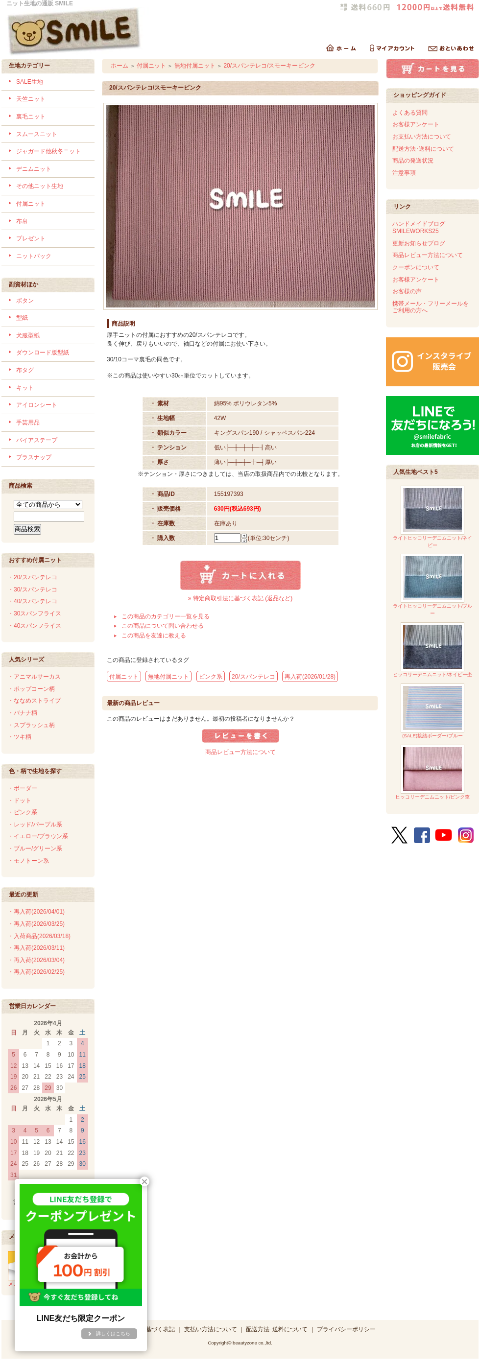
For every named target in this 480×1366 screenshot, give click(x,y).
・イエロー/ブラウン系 (38, 836)
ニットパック (33, 256)
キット (25, 387)
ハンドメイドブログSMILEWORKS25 (418, 227)
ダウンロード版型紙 (42, 352)
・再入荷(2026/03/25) (36, 923)
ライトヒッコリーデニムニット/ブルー (433, 585)
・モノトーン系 (28, 860)
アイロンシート (36, 404)
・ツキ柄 (19, 736)
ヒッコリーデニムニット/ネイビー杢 (433, 650)
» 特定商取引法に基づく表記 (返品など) (240, 598)
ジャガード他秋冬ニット (48, 151)
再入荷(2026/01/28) (310, 676)
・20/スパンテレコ (32, 577)
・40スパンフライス (34, 625)
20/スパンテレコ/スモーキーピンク (269, 65)
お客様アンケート (415, 124)
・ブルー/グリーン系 (35, 848)
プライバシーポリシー (346, 1329)
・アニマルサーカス (34, 676)
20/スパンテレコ (253, 676)
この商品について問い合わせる (162, 625)
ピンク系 (210, 676)
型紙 (22, 317)
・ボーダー (22, 788)
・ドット (19, 800)
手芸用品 (28, 422)
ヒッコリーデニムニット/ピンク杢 (432, 772)
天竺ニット (31, 98)
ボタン (25, 300)
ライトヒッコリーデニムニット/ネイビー (433, 517)
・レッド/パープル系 (35, 824)
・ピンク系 (22, 812)
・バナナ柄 (22, 712)
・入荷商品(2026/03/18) (39, 936)
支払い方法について (210, 1329)
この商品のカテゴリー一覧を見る (165, 616)
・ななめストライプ (34, 700)
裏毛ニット (31, 116)
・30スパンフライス (34, 613)
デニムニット (33, 168)
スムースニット (36, 134)
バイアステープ (36, 440)
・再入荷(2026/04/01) (36, 911)
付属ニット (31, 203)
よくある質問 (410, 112)
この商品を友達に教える (153, 635)
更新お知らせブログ (418, 243)
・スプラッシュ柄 (31, 725)
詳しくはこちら (113, 1333)
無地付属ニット (195, 65)
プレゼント (31, 238)
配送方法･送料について (423, 148)
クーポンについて (415, 267)
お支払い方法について (421, 136)
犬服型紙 (28, 335)
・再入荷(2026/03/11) (36, 947)
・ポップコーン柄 (31, 688)
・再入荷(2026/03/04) (36, 960)
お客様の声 (407, 291)
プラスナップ (33, 457)
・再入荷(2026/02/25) (36, 971)
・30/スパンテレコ (32, 589)
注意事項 (404, 172)
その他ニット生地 (39, 186)
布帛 (22, 221)
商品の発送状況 (412, 160)
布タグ (25, 370)
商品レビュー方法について (240, 752)
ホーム (119, 65)
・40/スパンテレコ (32, 601)
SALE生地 (29, 81)
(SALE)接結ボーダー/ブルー (432, 711)
